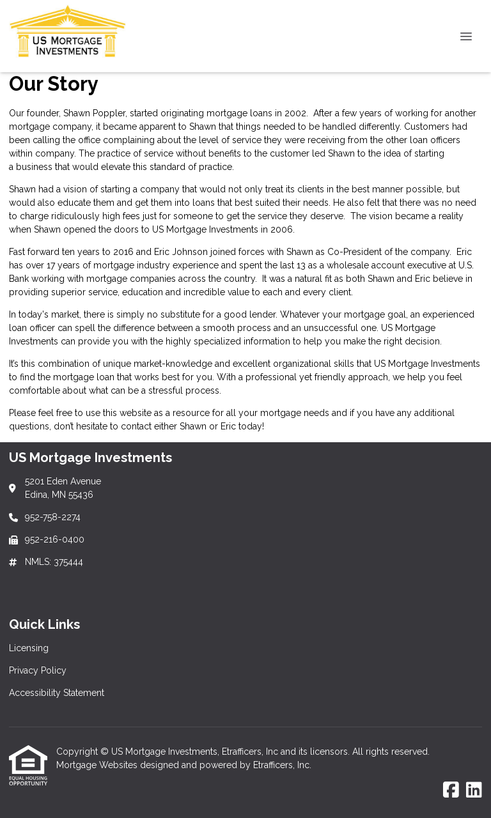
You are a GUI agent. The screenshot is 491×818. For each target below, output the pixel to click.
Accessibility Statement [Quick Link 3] (56, 693)
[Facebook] (451, 790)
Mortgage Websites (98, 765)
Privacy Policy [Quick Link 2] (37, 670)
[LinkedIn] (474, 790)
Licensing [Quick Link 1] (29, 648)
